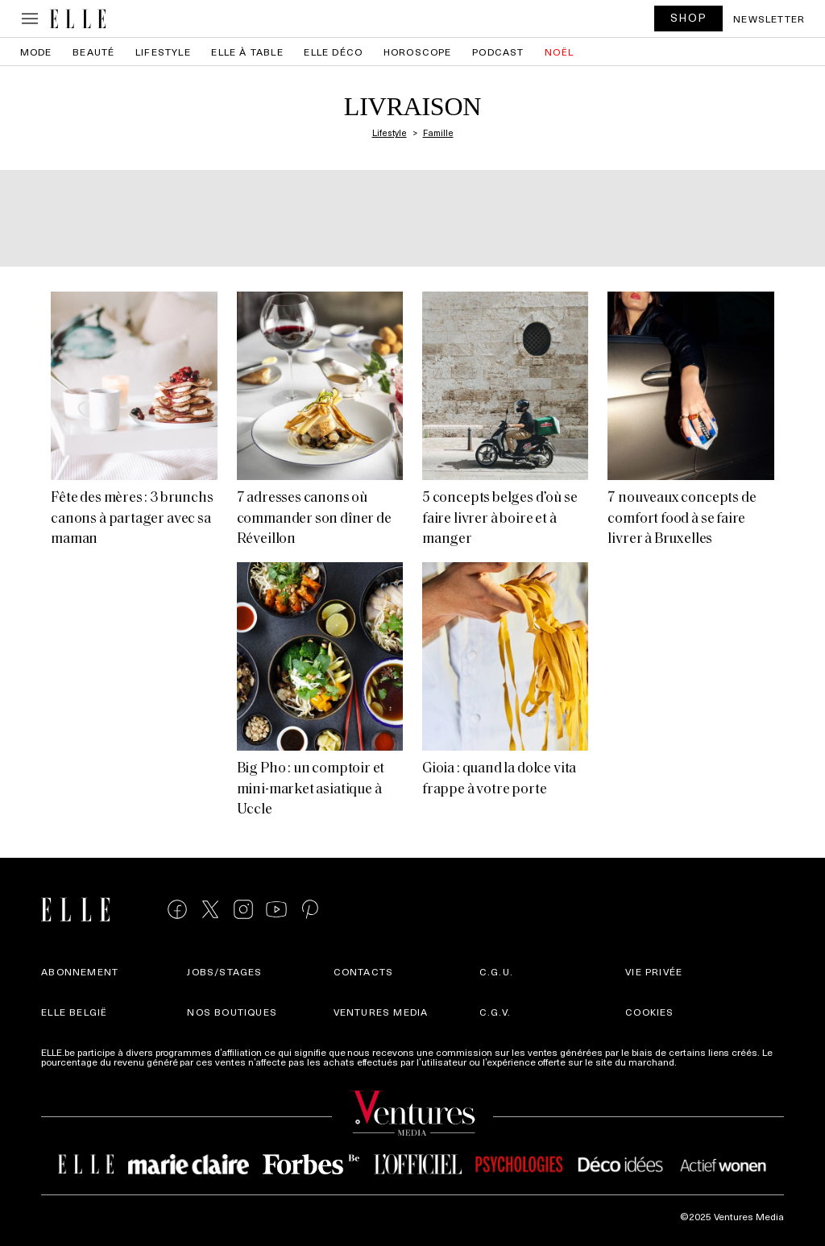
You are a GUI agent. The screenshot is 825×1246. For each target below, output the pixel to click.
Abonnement (79, 971)
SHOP (688, 17)
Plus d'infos (705, 1061)
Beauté (93, 51)
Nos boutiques (232, 1011)
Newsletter (769, 18)
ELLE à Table (247, 51)
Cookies (649, 1011)
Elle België (74, 1011)
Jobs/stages (224, 971)
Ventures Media (381, 1011)
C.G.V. (495, 1011)
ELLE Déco (333, 51)
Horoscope (417, 51)
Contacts (364, 971)
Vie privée (653, 971)
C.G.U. (496, 971)
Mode (36, 51)
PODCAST (498, 51)
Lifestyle (163, 51)
